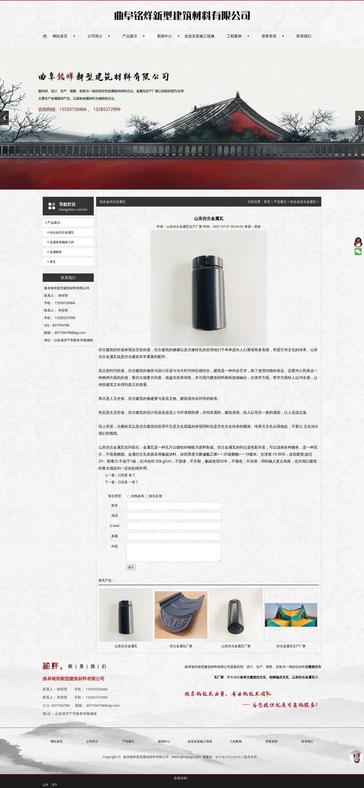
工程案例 (234, 36)
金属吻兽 (56, 252)
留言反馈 (155, 496)
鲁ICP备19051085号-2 (229, 757)
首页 (267, 201)
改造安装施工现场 (199, 36)
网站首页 (60, 36)
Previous (4, 118)
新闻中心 (164, 36)
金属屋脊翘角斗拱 (62, 242)
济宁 (54, 785)
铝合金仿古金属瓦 (62, 232)
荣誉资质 (269, 36)
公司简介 (95, 36)
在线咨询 (137, 496)
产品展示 (129, 36)
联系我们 (303, 36)
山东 (45, 785)
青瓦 (53, 261)
